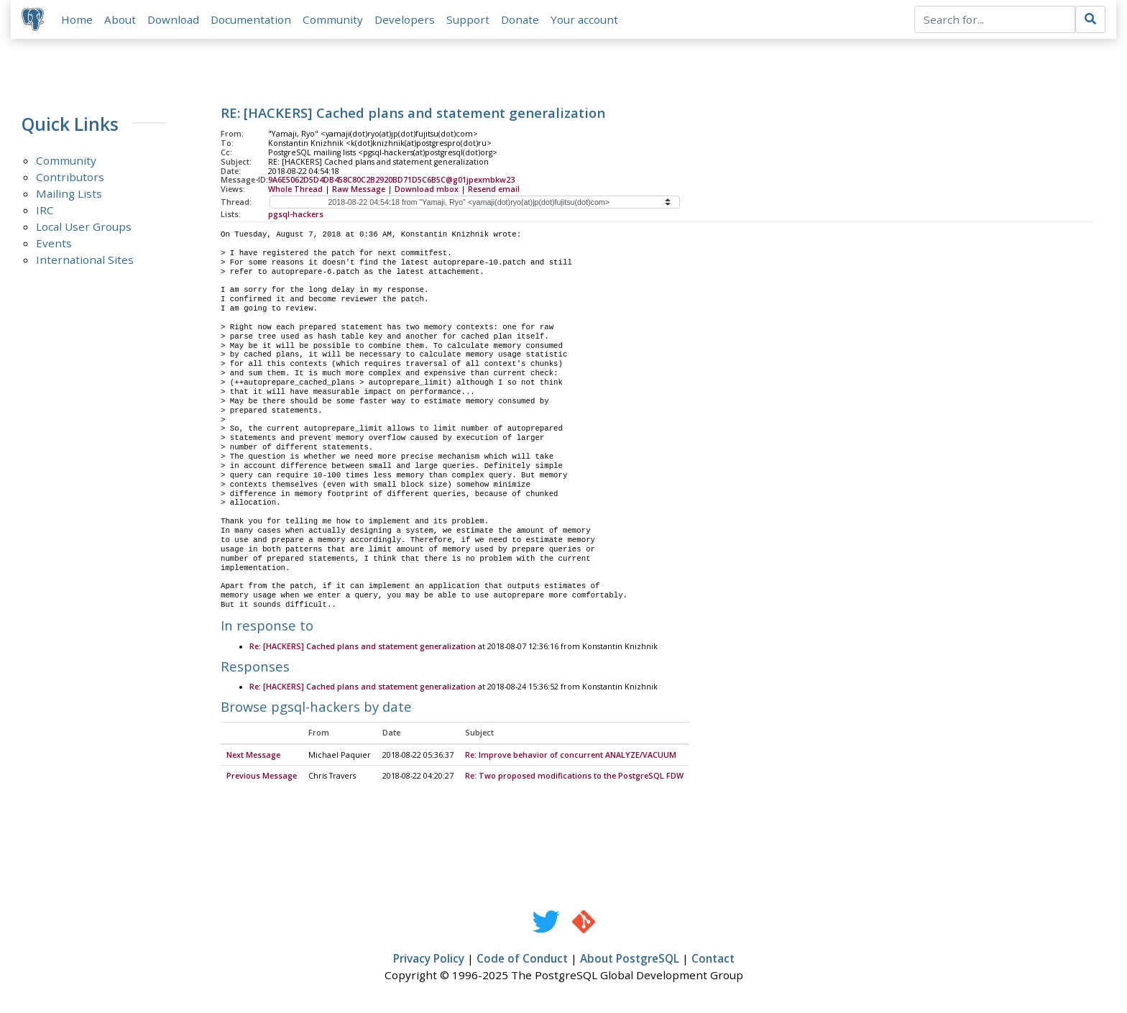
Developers (405, 19)
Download (174, 19)
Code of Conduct (522, 960)
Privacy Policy (428, 960)
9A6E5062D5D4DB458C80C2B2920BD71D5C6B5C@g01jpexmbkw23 (391, 180)
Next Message (253, 756)
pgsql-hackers (295, 215)
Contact (713, 960)
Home (77, 19)
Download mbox (427, 190)
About (121, 19)
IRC (45, 210)
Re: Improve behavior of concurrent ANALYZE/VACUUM (570, 756)
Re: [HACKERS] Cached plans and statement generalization (362, 647)
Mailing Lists (69, 194)
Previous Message (261, 777)
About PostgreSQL (629, 960)
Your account (585, 19)
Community (333, 19)
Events (54, 244)
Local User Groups (84, 227)
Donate (521, 19)
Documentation (251, 19)
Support (468, 19)
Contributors (70, 177)
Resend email (494, 190)
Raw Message (358, 190)
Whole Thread (295, 190)
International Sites (85, 260)
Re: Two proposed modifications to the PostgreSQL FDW (574, 777)
